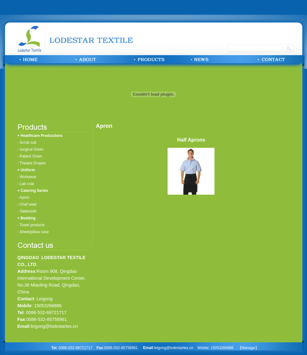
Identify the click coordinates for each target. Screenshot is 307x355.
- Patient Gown (30, 156)
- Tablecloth (27, 211)
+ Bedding (27, 218)
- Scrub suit (27, 142)
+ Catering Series (33, 190)
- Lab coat (26, 184)
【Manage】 (248, 348)
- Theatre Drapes (32, 163)
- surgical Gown (30, 149)
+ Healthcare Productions (40, 135)
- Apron (24, 197)
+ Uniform (26, 170)
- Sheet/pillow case (33, 232)
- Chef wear (27, 204)
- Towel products (31, 225)
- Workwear (27, 177)
